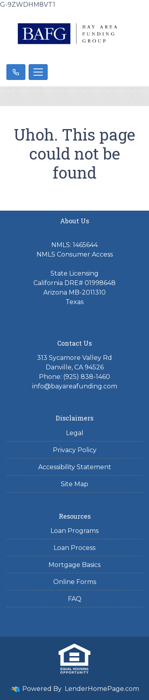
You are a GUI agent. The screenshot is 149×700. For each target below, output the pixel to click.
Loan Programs (74, 531)
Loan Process (74, 548)
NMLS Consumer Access (75, 254)
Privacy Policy (75, 450)
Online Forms (74, 582)
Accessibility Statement (74, 467)
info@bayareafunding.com (74, 386)
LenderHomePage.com (102, 688)
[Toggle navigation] (38, 72)
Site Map (74, 484)
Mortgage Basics (74, 565)
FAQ (74, 599)
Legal (74, 433)
